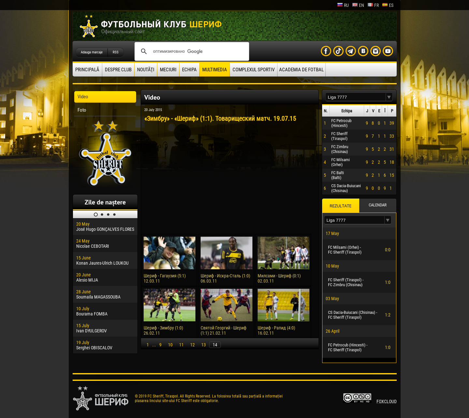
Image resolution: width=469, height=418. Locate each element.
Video (83, 97)
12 (192, 344)
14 (215, 344)
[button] (389, 97)
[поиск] (191, 51)
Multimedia (214, 70)
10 (170, 344)
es (387, 5)
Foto (82, 110)
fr (373, 5)
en (358, 5)
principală (87, 70)
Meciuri (168, 70)
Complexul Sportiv (254, 70)
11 (181, 344)
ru (343, 5)
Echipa (189, 70)
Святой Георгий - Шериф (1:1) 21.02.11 (224, 330)
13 (203, 344)
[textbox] (355, 97)
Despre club (118, 70)
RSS (116, 52)
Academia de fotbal (301, 70)
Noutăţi (145, 70)
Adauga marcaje (92, 52)
